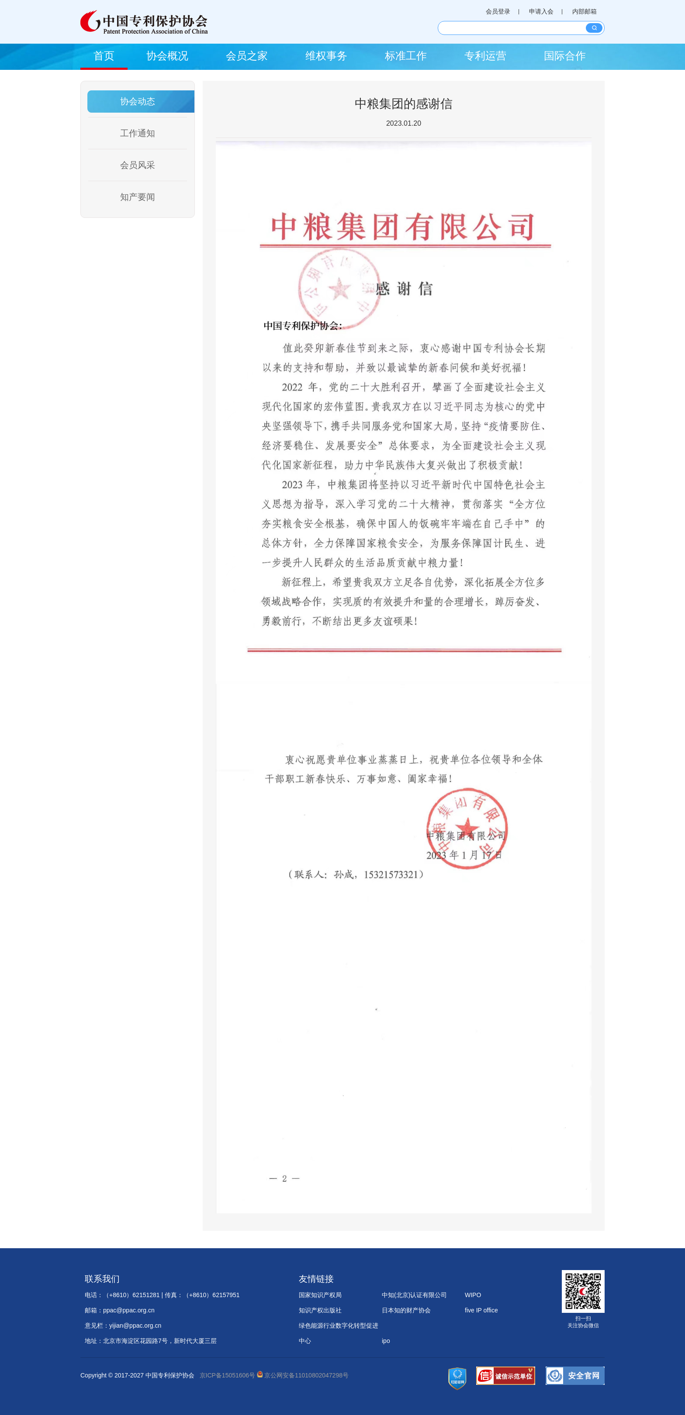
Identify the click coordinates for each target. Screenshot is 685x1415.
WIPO (473, 1294)
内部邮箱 (584, 11)
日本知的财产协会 (406, 1310)
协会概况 (167, 56)
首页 (103, 56)
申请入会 (541, 11)
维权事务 (326, 56)
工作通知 (137, 133)
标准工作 (406, 56)
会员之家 (247, 56)
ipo (386, 1340)
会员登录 (498, 11)
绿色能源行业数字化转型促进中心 (338, 1327)
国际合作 (565, 56)
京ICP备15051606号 (228, 1375)
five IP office (481, 1310)
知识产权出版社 (320, 1310)
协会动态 (137, 101)
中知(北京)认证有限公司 (414, 1294)
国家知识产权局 (320, 1294)
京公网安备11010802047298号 (303, 1375)
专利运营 (485, 56)
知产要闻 (137, 197)
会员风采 (137, 165)
